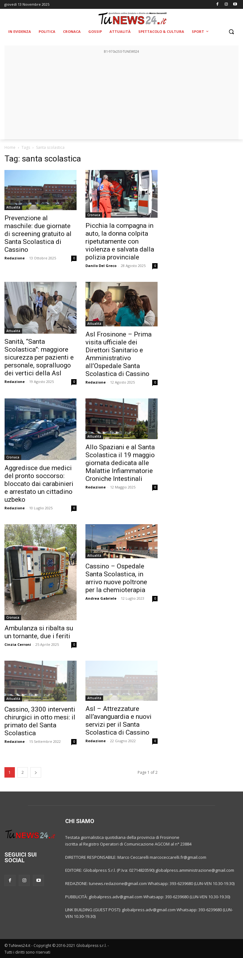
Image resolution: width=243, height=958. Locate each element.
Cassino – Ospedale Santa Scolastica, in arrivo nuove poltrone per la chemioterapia (116, 578)
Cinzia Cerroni (17, 644)
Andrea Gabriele (100, 598)
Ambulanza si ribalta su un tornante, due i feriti (38, 632)
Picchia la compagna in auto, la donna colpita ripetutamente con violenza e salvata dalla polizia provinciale (119, 241)
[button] (231, 31)
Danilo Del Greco (100, 265)
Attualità (13, 207)
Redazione (14, 258)
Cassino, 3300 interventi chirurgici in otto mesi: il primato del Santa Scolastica (39, 721)
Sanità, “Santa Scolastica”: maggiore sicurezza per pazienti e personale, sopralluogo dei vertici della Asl (39, 357)
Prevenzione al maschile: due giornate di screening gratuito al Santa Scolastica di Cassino (38, 233)
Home (10, 147)
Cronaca (93, 215)
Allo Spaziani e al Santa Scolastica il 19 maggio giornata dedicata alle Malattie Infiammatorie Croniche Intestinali (120, 462)
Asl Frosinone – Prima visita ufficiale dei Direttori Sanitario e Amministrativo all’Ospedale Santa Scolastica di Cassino (118, 354)
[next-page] (35, 772)
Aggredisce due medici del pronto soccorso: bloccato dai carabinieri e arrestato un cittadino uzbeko (38, 483)
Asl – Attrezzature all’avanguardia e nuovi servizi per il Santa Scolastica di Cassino (118, 720)
